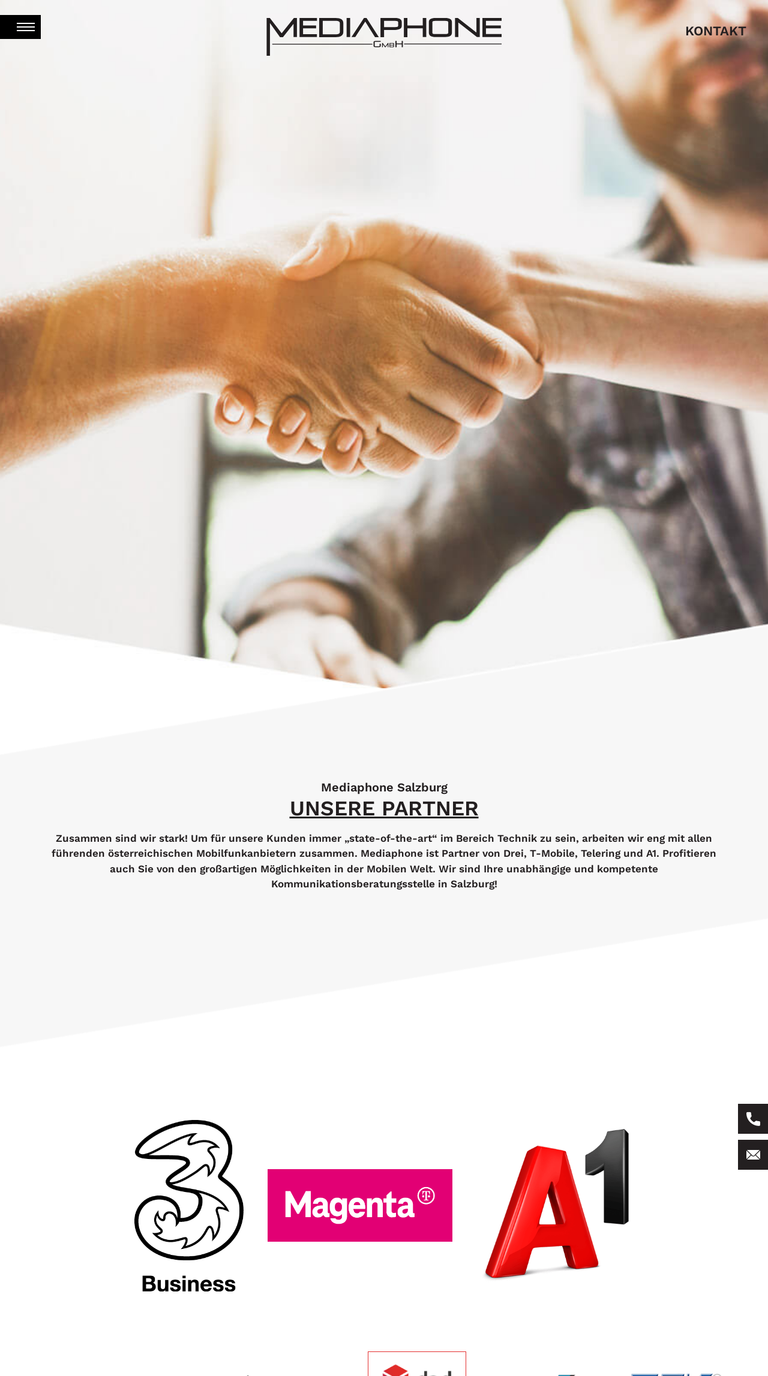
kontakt (715, 30)
